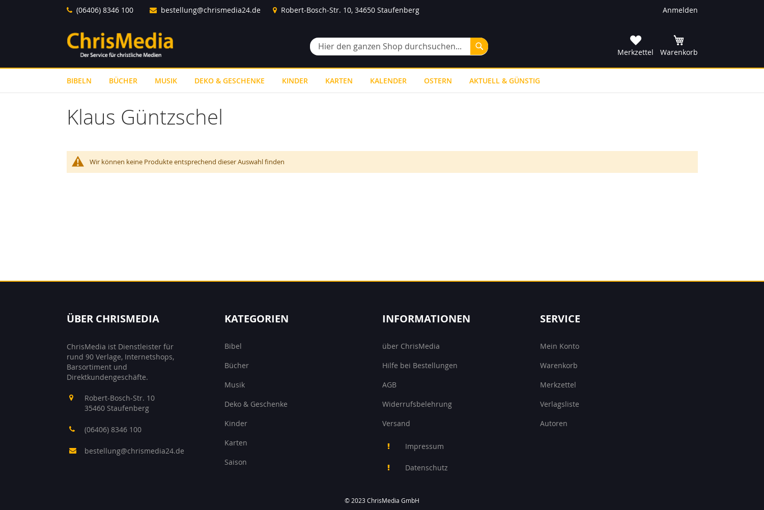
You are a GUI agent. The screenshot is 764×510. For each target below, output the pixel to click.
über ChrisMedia (411, 346)
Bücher (236, 365)
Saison (235, 462)
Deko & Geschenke (256, 404)
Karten (235, 442)
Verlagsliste (559, 404)
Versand (396, 423)
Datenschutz (426, 467)
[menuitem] (79, 81)
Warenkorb (559, 365)
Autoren (554, 423)
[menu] (382, 81)
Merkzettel (558, 384)
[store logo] (120, 44)
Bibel (233, 346)
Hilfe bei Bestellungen (420, 365)
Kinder (235, 423)
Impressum (424, 446)
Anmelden (680, 10)
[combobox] (399, 46)
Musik (234, 384)
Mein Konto (559, 346)
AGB (389, 384)
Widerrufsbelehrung (417, 404)
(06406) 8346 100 (104, 10)
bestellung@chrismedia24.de (211, 10)
